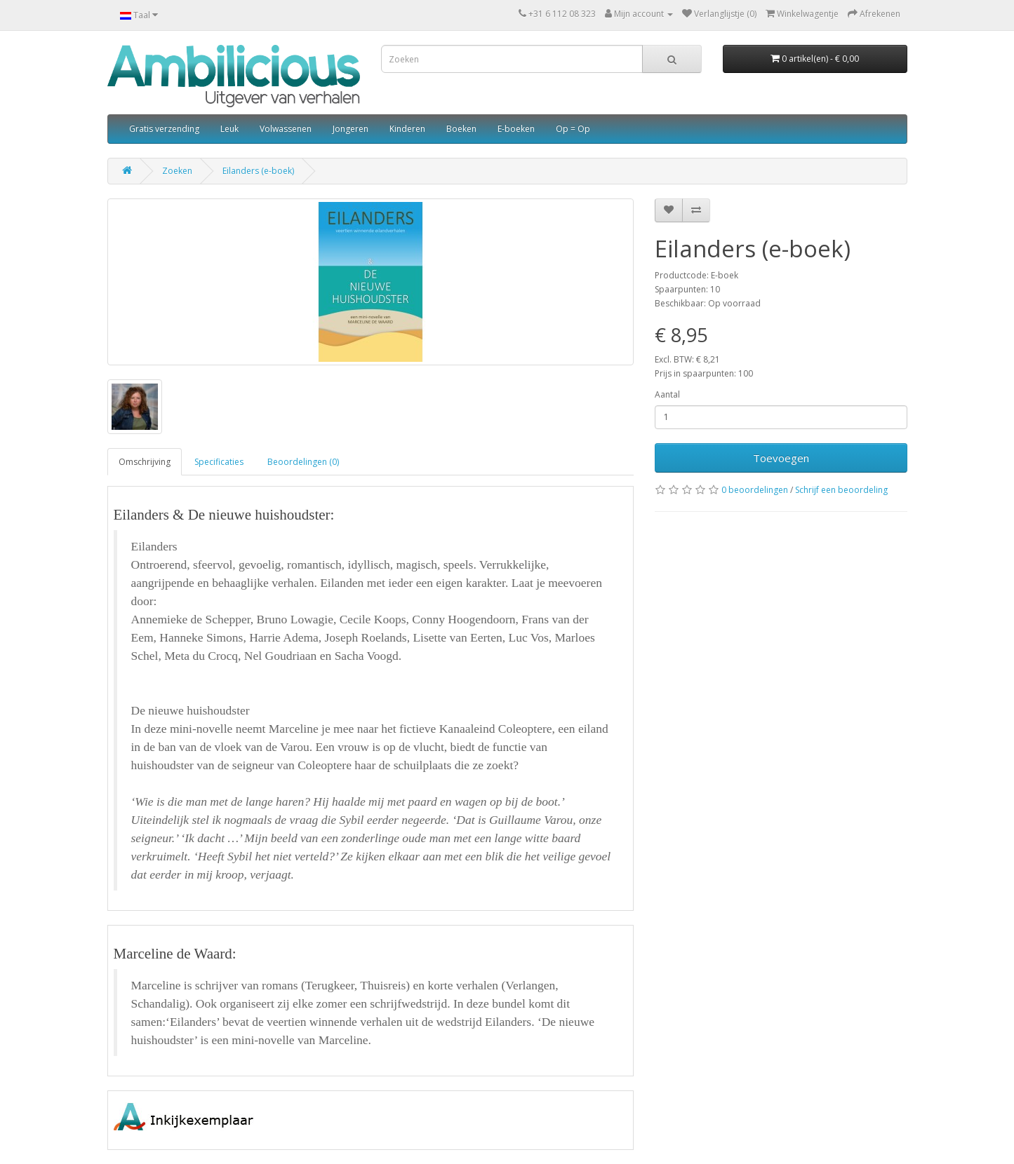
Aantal (667, 394)
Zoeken (177, 171)
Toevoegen (781, 458)
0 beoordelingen (754, 490)
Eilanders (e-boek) (258, 171)
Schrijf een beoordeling (841, 490)
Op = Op (573, 129)
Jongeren (350, 129)
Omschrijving (145, 462)
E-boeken (516, 129)
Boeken (461, 129)
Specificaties (219, 462)
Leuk (229, 129)
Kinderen (407, 129)
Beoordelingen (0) (303, 462)
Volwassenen (286, 129)
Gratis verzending (164, 129)
